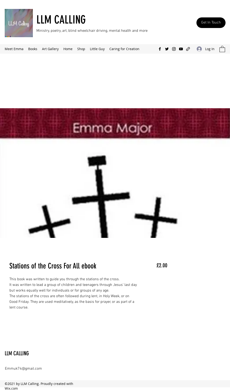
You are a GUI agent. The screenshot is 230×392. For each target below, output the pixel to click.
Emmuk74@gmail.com (23, 368)
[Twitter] (167, 49)
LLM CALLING (61, 19)
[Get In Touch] (211, 22)
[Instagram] (174, 49)
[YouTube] (181, 49)
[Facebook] (159, 49)
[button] (222, 48)
